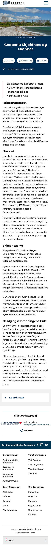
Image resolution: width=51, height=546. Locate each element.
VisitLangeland (35, 464)
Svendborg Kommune (8, 468)
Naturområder (28, 69)
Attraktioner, (14, 69)
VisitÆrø (32, 473)
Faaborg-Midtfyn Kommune (11, 461)
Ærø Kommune (10, 481)
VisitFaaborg (34, 460)
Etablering (33, 492)
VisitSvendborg (36, 469)
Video (5, 505)
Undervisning (35, 510)
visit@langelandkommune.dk (37, 424)
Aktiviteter (8, 492)
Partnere (32, 501)
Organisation (34, 505)
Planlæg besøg (10, 510)
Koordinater (14, 397)
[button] (37, 3)
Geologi (6, 501)
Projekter (33, 496)
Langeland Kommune (8, 475)
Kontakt (32, 514)
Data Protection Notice (25, 533)
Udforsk (6, 496)
